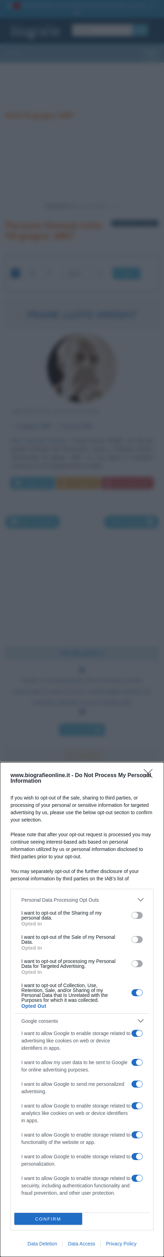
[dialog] (82, 1009)
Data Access (81, 1243)
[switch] (137, 915)
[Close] (150, 775)
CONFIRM (48, 1219)
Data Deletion (42, 1243)
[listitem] (82, 899)
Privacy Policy (121, 1243)
